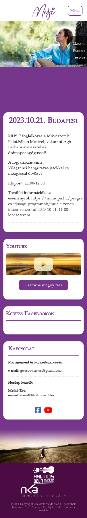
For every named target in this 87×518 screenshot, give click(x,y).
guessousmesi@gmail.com (41, 370)
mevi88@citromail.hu (37, 395)
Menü (75, 10)
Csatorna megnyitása (44, 284)
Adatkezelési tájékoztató (47, 507)
